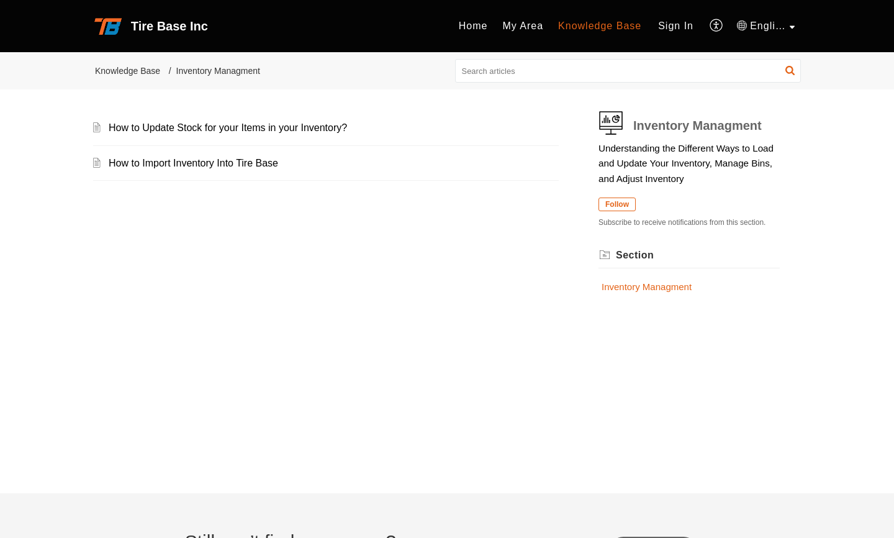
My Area (522, 26)
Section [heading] (635, 255)
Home (473, 26)
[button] (717, 26)
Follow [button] (617, 204)
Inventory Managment (647, 286)
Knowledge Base (599, 26)
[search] (628, 71)
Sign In (675, 26)
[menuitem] (473, 26)
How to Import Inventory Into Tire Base (193, 163)
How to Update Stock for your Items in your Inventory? (228, 127)
